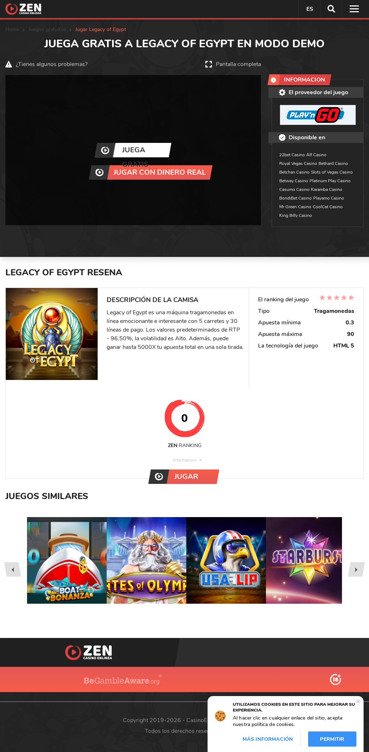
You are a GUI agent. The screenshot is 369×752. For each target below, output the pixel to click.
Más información (268, 739)
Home (12, 29)
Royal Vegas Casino (298, 163)
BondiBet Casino (295, 198)
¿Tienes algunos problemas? (52, 64)
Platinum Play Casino (330, 181)
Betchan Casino (294, 172)
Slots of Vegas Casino (332, 172)
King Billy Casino (295, 215)
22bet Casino (292, 155)
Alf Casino (316, 155)
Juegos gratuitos (47, 29)
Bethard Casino (333, 163)
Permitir (332, 739)
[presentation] (12, 569)
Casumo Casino (294, 189)
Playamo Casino (328, 198)
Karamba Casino (326, 189)
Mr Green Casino (295, 207)
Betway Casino (293, 181)
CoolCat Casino (328, 207)
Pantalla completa (238, 64)
